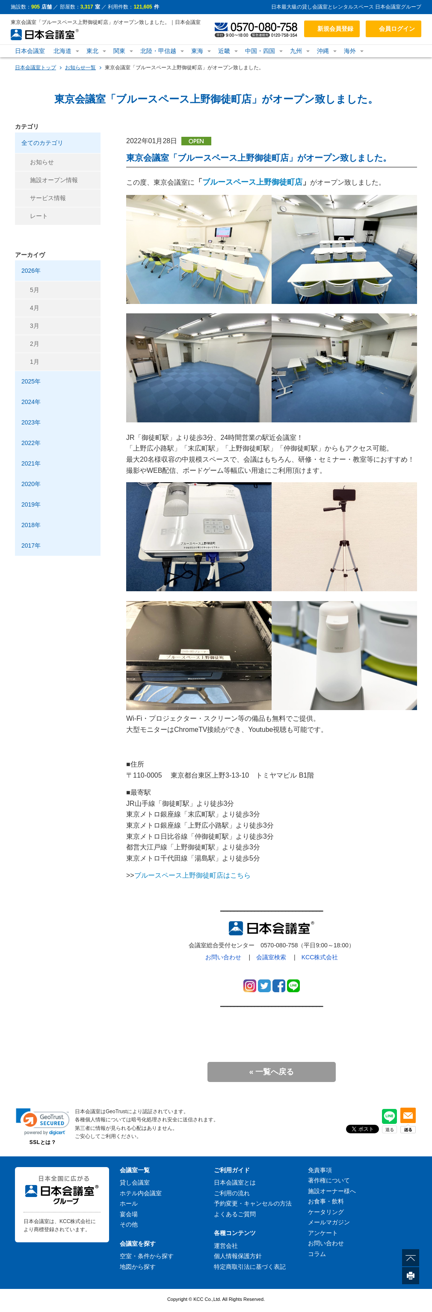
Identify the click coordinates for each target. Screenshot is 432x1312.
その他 (129, 1224)
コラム (317, 1253)
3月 (34, 325)
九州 (296, 50)
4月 (34, 307)
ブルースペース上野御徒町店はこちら (192, 875)
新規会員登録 (335, 28)
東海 (197, 50)
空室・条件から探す (147, 1256)
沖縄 (323, 50)
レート (39, 215)
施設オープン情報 (54, 180)
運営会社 (226, 1245)
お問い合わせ (223, 957)
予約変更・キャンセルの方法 (253, 1203)
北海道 (62, 50)
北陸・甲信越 (158, 50)
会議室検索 (271, 957)
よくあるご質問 (235, 1214)
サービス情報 (48, 198)
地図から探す (138, 1266)
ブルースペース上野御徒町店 (252, 182)
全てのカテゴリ (42, 142)
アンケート (323, 1232)
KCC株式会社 (320, 957)
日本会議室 (30, 50)
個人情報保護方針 (238, 1256)
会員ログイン (397, 28)
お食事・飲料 (326, 1201)
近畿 (224, 50)
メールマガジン (329, 1222)
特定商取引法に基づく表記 (250, 1266)
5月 (34, 289)
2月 (34, 343)
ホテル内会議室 (141, 1193)
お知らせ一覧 (80, 68)
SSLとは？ (43, 1142)
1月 (34, 361)
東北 (92, 50)
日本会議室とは (235, 1182)
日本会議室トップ (35, 68)
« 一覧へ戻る (271, 1071)
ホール (129, 1203)
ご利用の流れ (232, 1193)
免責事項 (320, 1170)
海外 (350, 50)
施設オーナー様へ (332, 1191)
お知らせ (42, 162)
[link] (43, 1121)
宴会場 (129, 1214)
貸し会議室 (135, 1182)
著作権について (329, 1180)
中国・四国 (260, 50)
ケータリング (326, 1212)
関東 (119, 50)
